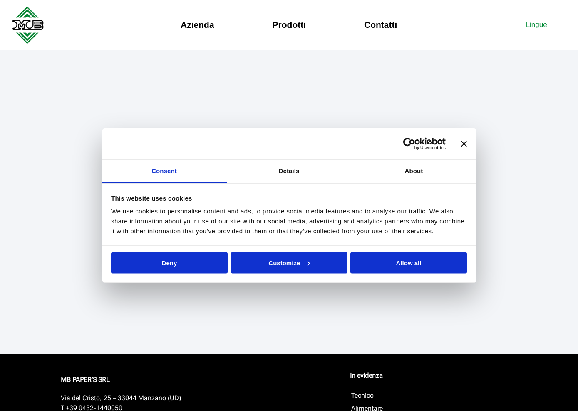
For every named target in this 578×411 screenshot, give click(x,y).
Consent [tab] (164, 170)
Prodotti (289, 24)
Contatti (380, 24)
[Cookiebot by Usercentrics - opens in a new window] (409, 143)
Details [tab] (289, 170)
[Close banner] (464, 144)
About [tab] (414, 170)
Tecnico (362, 395)
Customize (289, 262)
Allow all (409, 262)
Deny (169, 262)
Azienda (197, 24)
